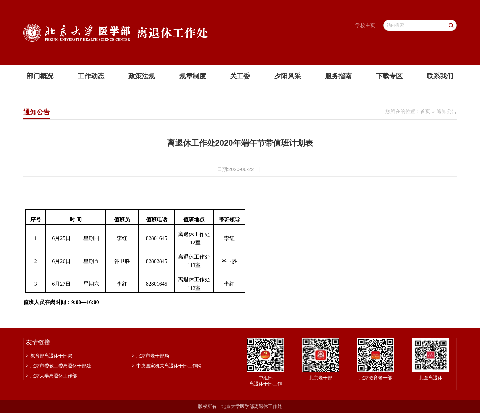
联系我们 (440, 76)
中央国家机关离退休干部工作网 (167, 365)
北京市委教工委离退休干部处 (58, 365)
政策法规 (141, 76)
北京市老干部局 (150, 355)
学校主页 (365, 25)
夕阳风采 (287, 76)
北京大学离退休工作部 (51, 375)
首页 (425, 111)
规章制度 (192, 76)
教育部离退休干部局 (49, 355)
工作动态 (91, 76)
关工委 (240, 76)
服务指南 (338, 76)
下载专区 (389, 76)
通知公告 (447, 111)
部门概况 (40, 76)
